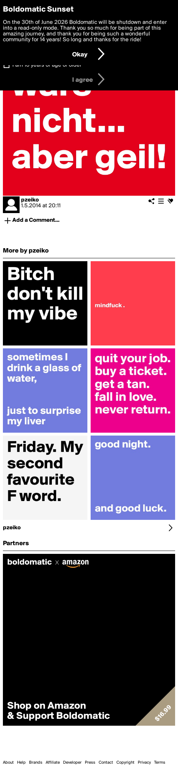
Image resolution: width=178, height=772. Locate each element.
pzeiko (30, 200)
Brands (35, 762)
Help (21, 762)
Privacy (144, 762)
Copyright (125, 762)
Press (90, 762)
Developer (72, 762)
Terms (159, 762)
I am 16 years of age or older (47, 65)
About (8, 762)
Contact (106, 762)
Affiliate (53, 762)
